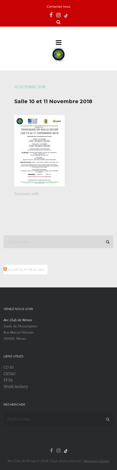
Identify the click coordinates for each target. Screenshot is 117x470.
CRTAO (9, 374)
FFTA (8, 380)
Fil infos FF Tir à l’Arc (26, 269)
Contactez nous (58, 7)
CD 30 (9, 367)
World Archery (16, 386)
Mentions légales (97, 461)
